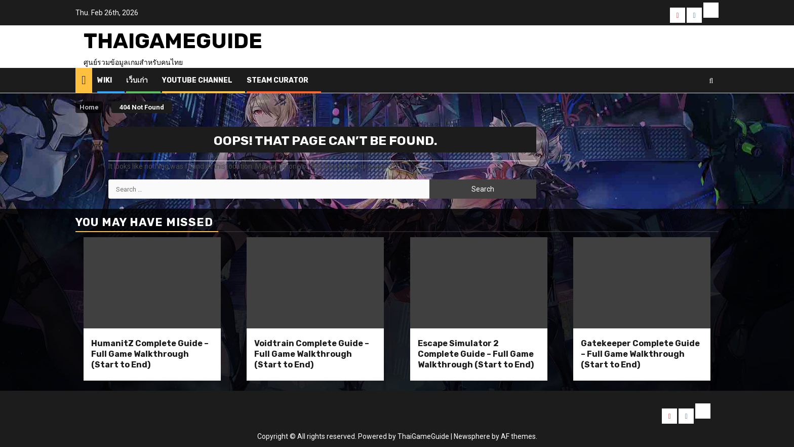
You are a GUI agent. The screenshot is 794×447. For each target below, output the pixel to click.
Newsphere (472, 436)
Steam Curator (277, 80)
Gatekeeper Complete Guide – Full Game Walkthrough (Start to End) (640, 354)
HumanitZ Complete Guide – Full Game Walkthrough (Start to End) (150, 354)
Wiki (104, 80)
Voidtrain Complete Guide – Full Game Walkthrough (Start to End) (311, 354)
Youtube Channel (197, 80)
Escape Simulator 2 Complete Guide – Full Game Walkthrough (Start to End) (476, 354)
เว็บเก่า (137, 80)
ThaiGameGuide (173, 41)
